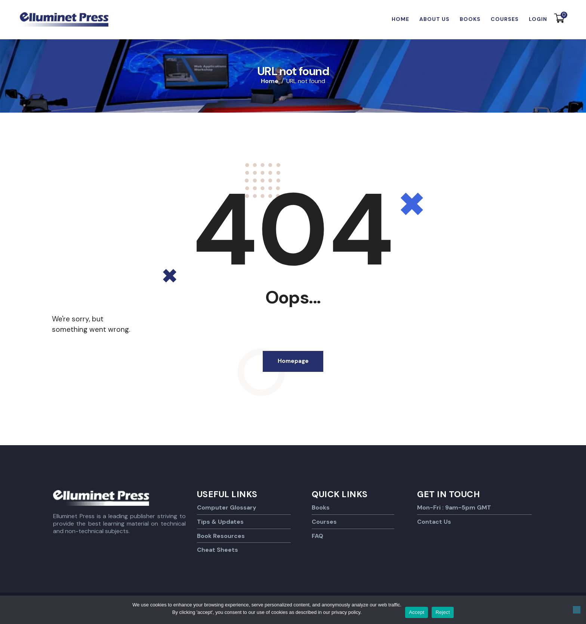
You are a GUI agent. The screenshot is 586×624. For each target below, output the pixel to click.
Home (269, 81)
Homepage (293, 361)
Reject (442, 612)
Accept (416, 612)
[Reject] (576, 610)
